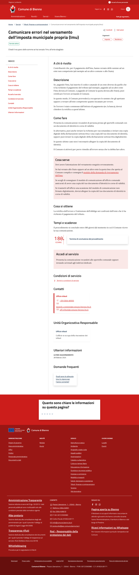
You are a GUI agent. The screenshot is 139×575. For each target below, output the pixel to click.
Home (10, 24)
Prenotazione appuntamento (96, 561)
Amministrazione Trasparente (25, 500)
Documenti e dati (14, 460)
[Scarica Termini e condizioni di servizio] (66, 280)
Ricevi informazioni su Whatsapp (109, 528)
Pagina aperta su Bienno (105, 509)
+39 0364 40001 (67, 300)
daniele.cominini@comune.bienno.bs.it (73, 307)
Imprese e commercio (78, 474)
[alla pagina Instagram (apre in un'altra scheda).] (107, 9)
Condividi (107, 30)
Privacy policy (26, 561)
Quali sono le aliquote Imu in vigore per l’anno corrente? (65, 379)
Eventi (104, 446)
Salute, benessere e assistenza (82, 481)
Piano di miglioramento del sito (118, 561)
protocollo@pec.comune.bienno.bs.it (64, 526)
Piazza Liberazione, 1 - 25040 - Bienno (69, 504)
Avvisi (42, 446)
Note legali (14, 561)
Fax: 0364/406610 (58, 511)
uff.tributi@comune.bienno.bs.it (74, 310)
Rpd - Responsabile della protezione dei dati (64, 533)
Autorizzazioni (76, 456)
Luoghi (104, 442)
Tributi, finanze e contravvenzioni (36, 24)
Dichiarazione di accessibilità (43, 561)
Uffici (10, 449)
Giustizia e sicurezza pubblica (81, 470)
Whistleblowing (17, 546)
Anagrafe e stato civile (79, 449)
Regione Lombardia (15, 2)
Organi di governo (15, 442)
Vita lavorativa (76, 491)
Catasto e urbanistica (78, 460)
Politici (10, 453)
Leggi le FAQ (60, 561)
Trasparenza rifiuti (18, 531)
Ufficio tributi (61, 296)
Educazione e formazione (80, 467)
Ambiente (74, 446)
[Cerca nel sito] (128, 9)
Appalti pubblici (76, 453)
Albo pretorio (15, 515)
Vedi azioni (118, 30)
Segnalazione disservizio (75, 561)
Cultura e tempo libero (79, 463)
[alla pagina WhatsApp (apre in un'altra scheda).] (111, 9)
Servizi (18, 24)
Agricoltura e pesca (77, 442)
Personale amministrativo (17, 456)
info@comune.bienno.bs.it (61, 522)
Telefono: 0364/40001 (59, 508)
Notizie (42, 442)
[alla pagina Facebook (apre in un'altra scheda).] (103, 9)
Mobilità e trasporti (77, 477)
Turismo (73, 488)
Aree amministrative (15, 446)
